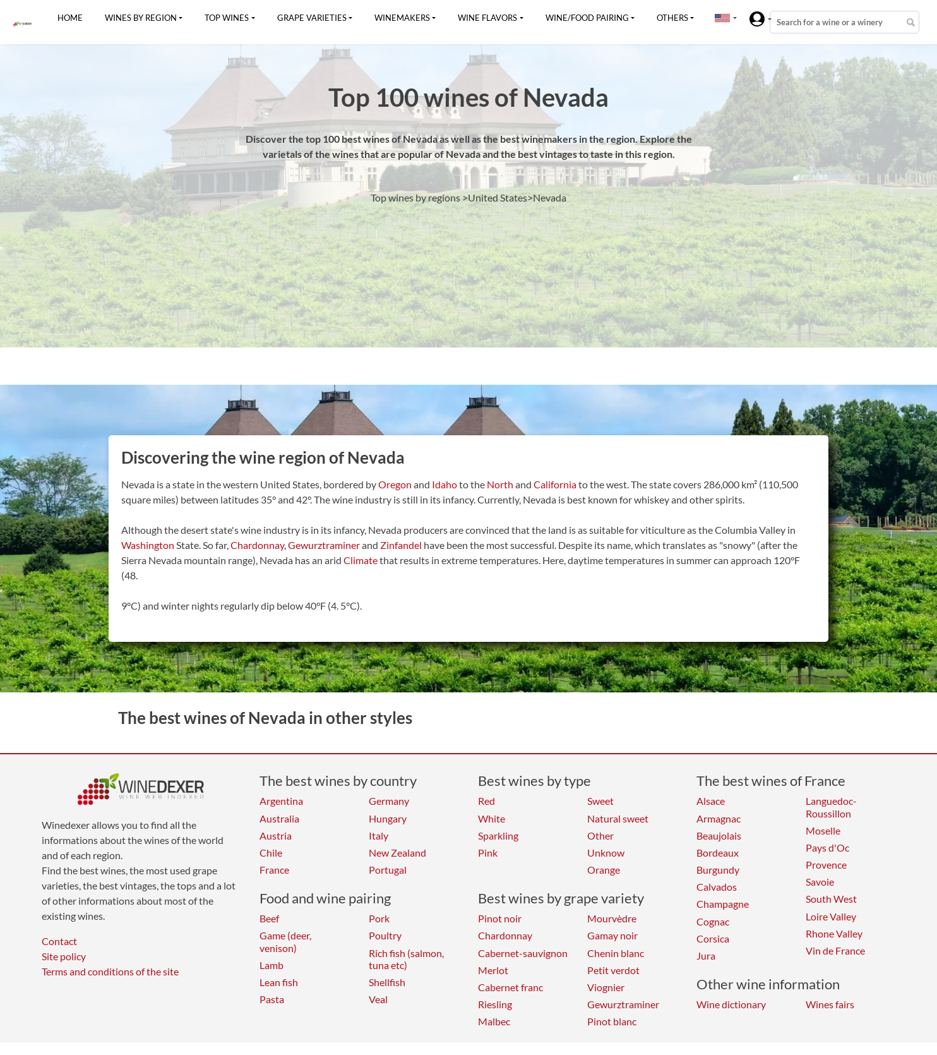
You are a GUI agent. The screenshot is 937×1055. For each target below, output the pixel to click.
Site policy (64, 956)
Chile (271, 853)
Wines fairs (830, 1004)
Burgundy (717, 870)
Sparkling (498, 835)
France (274, 870)
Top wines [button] (227, 18)
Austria (276, 835)
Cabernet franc (510, 987)
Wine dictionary (731, 1004)
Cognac (712, 921)
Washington (147, 545)
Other (600, 835)
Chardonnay (257, 545)
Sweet (600, 801)
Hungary (388, 818)
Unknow (605, 853)
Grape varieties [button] (312, 18)
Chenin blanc (615, 953)
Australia (279, 818)
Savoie (820, 882)
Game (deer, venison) (285, 941)
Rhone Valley (834, 933)
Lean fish (279, 982)
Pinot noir (500, 918)
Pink (488, 853)
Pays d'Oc (827, 847)
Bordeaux (717, 853)
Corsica (712, 938)
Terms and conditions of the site (110, 971)
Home (70, 18)
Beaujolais (718, 835)
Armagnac (718, 818)
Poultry (385, 935)
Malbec (494, 1021)
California (555, 484)
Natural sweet (617, 818)
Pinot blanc (611, 1021)
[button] (722, 17)
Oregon (395, 484)
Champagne (722, 904)
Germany (389, 801)
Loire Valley (831, 916)
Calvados (716, 887)
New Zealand (397, 853)
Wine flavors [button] (487, 18)
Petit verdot (613, 970)
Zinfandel (401, 545)
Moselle (823, 830)
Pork (379, 918)
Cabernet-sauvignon (523, 953)
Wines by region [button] (141, 18)
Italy (378, 835)
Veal (378, 999)
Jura (705, 956)
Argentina (281, 801)
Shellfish (387, 982)
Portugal (388, 870)
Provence (826, 865)
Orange (603, 870)
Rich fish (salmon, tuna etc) (406, 959)
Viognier (605, 987)
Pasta (272, 999)
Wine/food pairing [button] (587, 18)
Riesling (495, 1004)
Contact (59, 941)
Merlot (493, 970)
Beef (269, 918)
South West (831, 899)
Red (486, 801)
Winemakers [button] (402, 18)
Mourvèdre (611, 918)
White (491, 818)
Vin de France (835, 950)
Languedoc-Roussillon (831, 807)
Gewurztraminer (324, 545)
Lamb (271, 965)
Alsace (710, 801)
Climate (360, 560)
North (500, 484)
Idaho (444, 484)
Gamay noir (612, 935)
